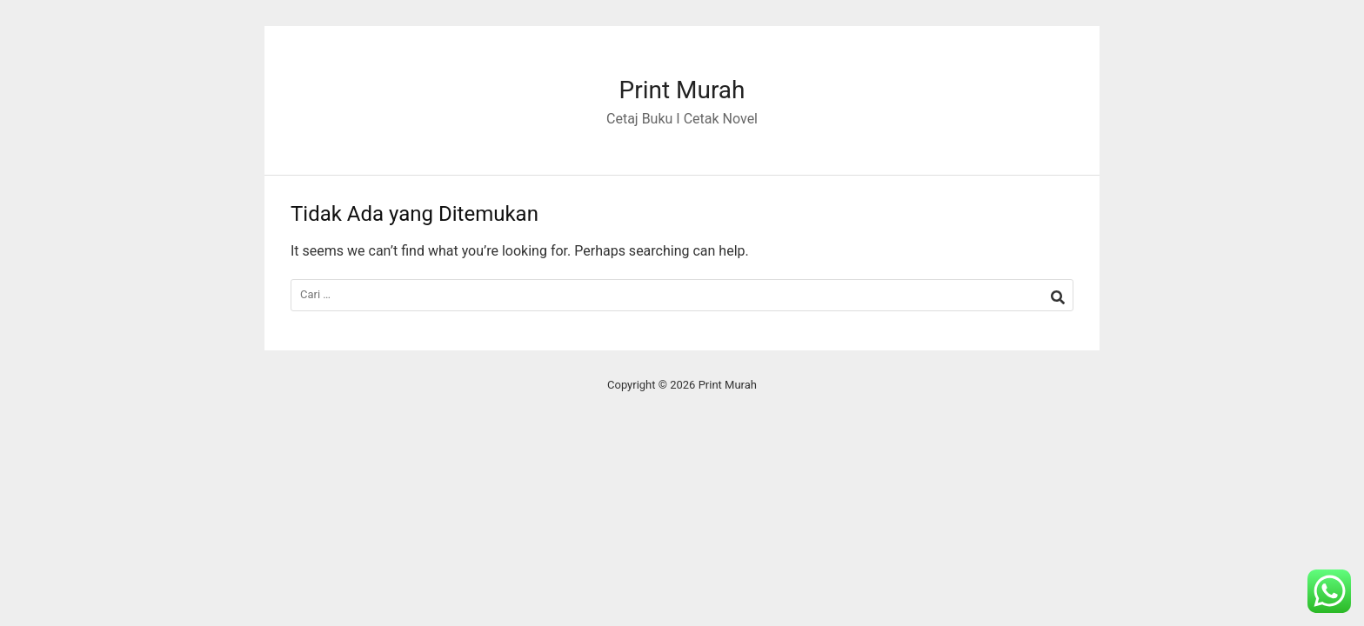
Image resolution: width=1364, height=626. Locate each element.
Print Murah (681, 90)
